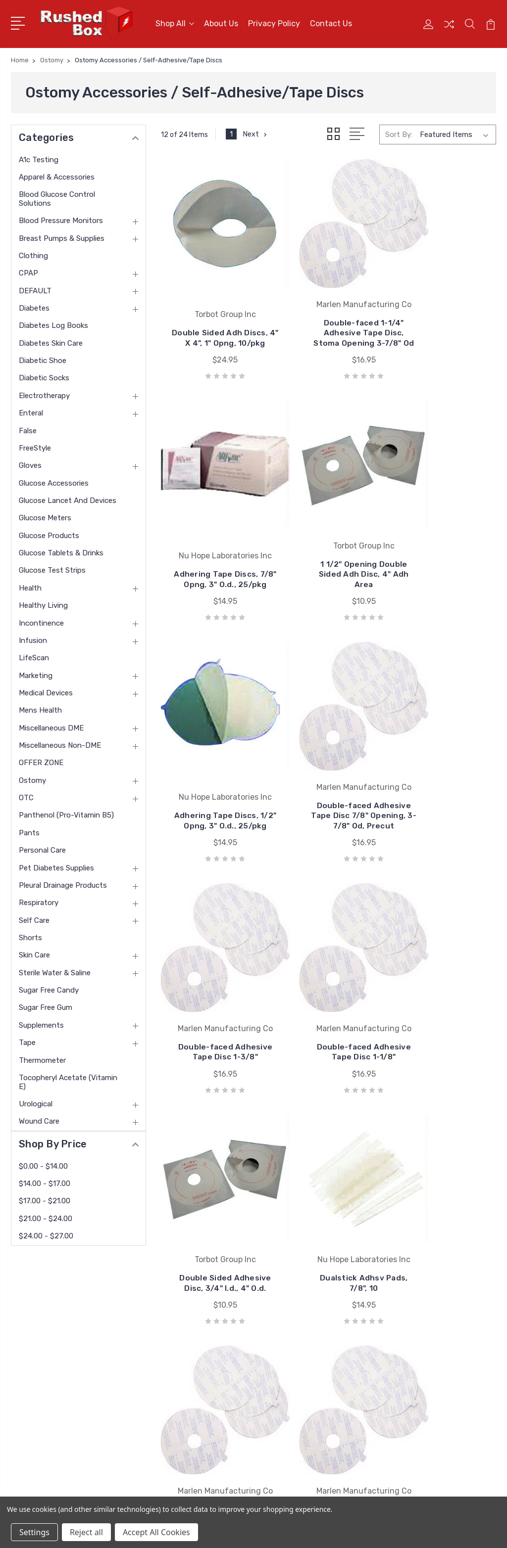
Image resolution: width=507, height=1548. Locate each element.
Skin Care (34, 952)
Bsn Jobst (284, 1333)
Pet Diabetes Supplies (56, 864)
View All (280, 1408)
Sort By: (398, 131)
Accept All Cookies (156, 1532)
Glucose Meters (45, 514)
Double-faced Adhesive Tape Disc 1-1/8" (328, 796)
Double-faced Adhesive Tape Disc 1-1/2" (328, 1025)
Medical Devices (46, 689)
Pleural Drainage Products (63, 881)
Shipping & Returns (174, 1393)
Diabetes (34, 305)
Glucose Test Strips (52, 567)
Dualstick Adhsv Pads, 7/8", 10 (213, 1030)
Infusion (33, 637)
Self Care (34, 916)
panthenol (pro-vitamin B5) (66, 812)
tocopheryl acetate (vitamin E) (68, 1079)
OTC (26, 794)
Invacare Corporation (302, 1378)
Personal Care (42, 847)
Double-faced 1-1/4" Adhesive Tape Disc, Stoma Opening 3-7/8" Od (328, 322)
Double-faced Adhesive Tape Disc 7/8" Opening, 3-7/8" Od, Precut (443, 561)
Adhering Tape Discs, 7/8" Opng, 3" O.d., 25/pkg (443, 327)
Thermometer (42, 1056)
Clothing (33, 252)
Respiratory (38, 899)
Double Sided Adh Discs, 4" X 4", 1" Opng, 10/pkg (213, 327)
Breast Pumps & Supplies (61, 234)
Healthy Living (43, 602)
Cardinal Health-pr (297, 1348)
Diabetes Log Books (53, 322)
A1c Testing (38, 156)
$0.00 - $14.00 (43, 1162)
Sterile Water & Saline (55, 969)
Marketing (35, 672)
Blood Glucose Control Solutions (57, 195)
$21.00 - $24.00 (45, 1215)
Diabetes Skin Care (51, 339)
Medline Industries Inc (303, 1393)
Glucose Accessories (54, 479)
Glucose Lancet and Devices (67, 497)
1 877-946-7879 (53, 1316)
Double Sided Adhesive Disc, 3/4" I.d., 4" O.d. (444, 796)
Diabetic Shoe (42, 357)
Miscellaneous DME (51, 724)
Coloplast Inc (288, 1363)
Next (256, 131)
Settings (34, 1532)
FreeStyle (35, 444)
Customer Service (172, 1333)
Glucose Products (49, 532)
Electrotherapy (44, 392)
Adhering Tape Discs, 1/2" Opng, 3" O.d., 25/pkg (328, 566)
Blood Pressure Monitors (61, 217)
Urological (35, 1100)
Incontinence (41, 619)
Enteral (31, 410)
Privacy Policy (274, 22)
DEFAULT (35, 287)
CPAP (28, 270)
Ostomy (32, 777)
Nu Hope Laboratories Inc (309, 1319)
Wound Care (39, 1118)
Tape (27, 1039)
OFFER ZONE (41, 759)
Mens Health (40, 707)
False (28, 427)
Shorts (30, 934)
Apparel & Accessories (57, 173)
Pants (29, 829)
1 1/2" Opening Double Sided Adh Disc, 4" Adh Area (213, 566)
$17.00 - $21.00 (44, 1197)
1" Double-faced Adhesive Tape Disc (443, 1030)
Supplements (41, 1021)
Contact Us (331, 22)
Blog (149, 1408)
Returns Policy (166, 1363)
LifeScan (34, 654)
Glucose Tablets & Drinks (61, 550)
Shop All (174, 22)
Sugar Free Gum (45, 1004)
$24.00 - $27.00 (46, 1233)
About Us (221, 22)
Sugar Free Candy (49, 987)
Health (30, 584)
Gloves (30, 462)
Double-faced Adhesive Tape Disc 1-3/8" (213, 796)
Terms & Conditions (175, 1378)
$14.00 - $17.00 (44, 1180)
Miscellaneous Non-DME (60, 742)
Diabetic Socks (44, 374)
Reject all (86, 1532)
